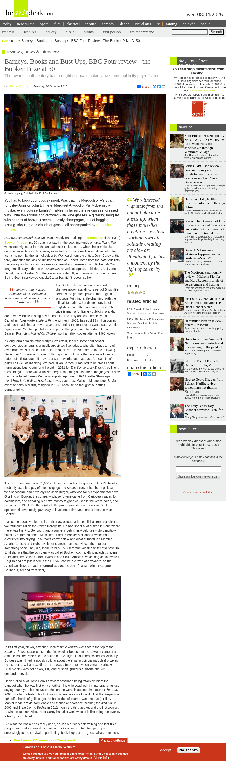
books (205, 24)
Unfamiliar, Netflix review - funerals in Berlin (203, 323)
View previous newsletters (198, 492)
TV (146, 354)
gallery (50, 32)
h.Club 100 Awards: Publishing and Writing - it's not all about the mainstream (146, 323)
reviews (8, 32)
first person (112, 32)
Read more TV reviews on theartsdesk (44, 740)
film (57, 24)
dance (124, 24)
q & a (70, 32)
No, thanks (188, 750)
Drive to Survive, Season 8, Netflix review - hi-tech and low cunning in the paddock (203, 343)
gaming (171, 24)
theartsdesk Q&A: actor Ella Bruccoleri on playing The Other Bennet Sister (204, 303)
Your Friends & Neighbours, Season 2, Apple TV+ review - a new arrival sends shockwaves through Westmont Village (204, 144)
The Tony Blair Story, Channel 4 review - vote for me (203, 410)
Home (6, 41)
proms (89, 32)
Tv (15, 41)
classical (73, 24)
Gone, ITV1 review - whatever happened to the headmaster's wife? (202, 254)
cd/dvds (189, 24)
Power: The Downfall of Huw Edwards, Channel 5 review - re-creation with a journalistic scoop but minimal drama (205, 227)
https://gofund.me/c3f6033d (203, 90)
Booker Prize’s (15, 242)
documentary (93, 238)
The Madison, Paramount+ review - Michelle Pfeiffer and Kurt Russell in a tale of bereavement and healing (203, 278)
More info (101, 758)
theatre (90, 24)
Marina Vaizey (18, 86)
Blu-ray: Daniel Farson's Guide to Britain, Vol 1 (201, 363)
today (7, 24)
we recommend (142, 32)
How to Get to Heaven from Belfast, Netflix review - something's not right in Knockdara (203, 385)
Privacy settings (112, 740)
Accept (165, 750)
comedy (108, 24)
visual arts (143, 24)
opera (44, 24)
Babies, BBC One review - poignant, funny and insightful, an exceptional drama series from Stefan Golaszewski (203, 174)
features (30, 32)
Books (130, 354)
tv (158, 24)
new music (25, 24)
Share (143, 86)
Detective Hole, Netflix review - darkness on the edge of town (205, 203)
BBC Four (132, 360)
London (149, 360)
